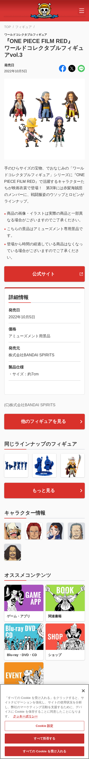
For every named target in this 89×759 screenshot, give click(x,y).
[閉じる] (83, 694)
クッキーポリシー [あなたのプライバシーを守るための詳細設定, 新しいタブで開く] (25, 720)
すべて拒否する (45, 742)
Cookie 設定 (44, 729)
